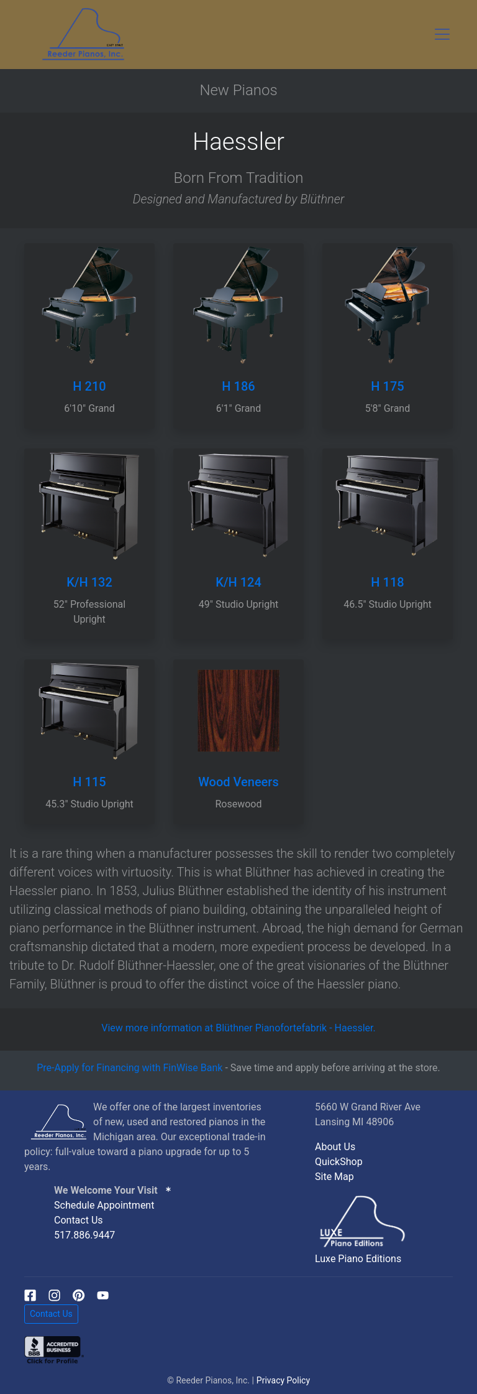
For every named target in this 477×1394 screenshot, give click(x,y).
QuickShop (339, 1162)
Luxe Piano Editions (358, 1259)
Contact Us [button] (51, 1314)
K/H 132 (89, 582)
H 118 (387, 582)
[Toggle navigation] (442, 34)
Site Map (334, 1177)
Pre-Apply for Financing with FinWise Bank (129, 1068)
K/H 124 (238, 582)
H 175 (387, 386)
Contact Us (78, 1220)
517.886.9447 (84, 1235)
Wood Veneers (238, 781)
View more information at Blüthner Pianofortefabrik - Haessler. (238, 1028)
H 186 (238, 386)
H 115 (89, 781)
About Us (335, 1147)
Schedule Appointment (104, 1205)
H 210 (89, 386)
